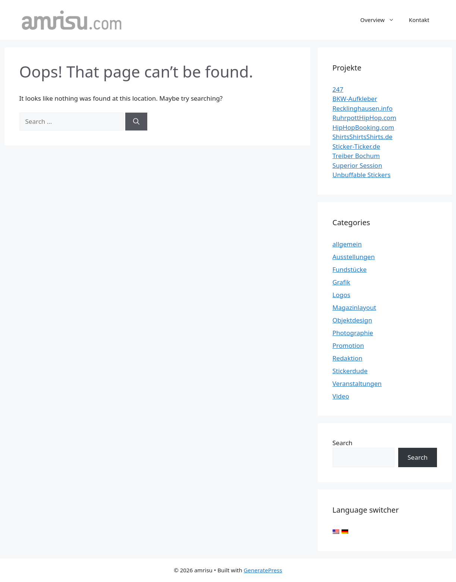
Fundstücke (350, 269)
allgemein (347, 244)
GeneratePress (263, 570)
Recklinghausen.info (363, 108)
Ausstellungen (354, 256)
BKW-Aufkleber (355, 98)
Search (343, 442)
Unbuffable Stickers (362, 174)
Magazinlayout (354, 307)
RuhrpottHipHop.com (364, 117)
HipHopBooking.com (363, 127)
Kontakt (419, 19)
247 (338, 89)
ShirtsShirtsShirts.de (363, 136)
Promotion (348, 345)
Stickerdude (350, 370)
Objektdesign (352, 320)
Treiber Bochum (356, 155)
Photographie (353, 332)
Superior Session (357, 165)
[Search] (136, 121)
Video (341, 396)
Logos (341, 294)
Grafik (341, 282)
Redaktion (348, 358)
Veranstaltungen (357, 383)
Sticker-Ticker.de (356, 146)
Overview (380, 20)
